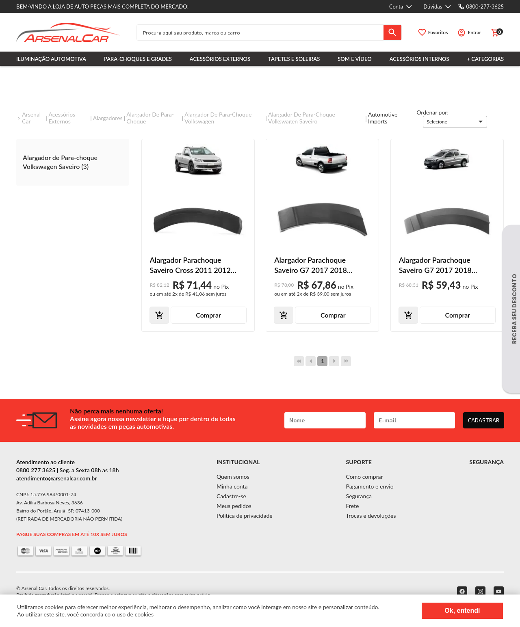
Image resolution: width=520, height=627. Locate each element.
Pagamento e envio (370, 486)
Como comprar (364, 476)
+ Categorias (485, 59)
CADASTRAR (483, 420)
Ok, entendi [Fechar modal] (462, 610)
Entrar (474, 32)
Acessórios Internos (419, 59)
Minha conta (232, 486)
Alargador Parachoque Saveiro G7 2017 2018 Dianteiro (435, 265)
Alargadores (108, 118)
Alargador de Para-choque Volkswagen (217, 118)
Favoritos (438, 32)
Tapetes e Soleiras (294, 59)
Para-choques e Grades (138, 59)
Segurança (359, 496)
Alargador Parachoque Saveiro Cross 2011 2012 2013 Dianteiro (190, 265)
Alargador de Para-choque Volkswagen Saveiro (301, 118)
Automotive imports (382, 118)
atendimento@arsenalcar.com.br (56, 478)
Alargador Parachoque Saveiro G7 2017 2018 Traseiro (310, 265)
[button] (455, 122)
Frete (352, 505)
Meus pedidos (234, 505)
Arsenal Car (31, 118)
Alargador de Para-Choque (150, 118)
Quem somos (233, 476)
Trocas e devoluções (371, 515)
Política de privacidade (245, 515)
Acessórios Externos (220, 59)
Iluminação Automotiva (51, 59)
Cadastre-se (231, 496)
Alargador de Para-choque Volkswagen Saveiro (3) (60, 162)
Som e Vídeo (355, 59)
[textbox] (260, 32)
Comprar (208, 315)
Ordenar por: (432, 112)
